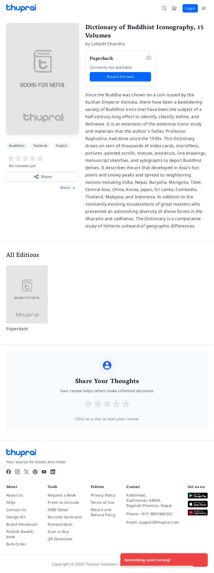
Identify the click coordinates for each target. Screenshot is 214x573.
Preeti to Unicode (63, 502)
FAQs (11, 502)
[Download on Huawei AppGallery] (198, 512)
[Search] (164, 8)
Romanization (60, 524)
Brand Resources (21, 524)
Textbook (40, 145)
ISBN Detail (58, 509)
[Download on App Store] (198, 504)
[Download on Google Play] (198, 496)
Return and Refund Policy (103, 512)
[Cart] (174, 8)
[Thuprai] (21, 8)
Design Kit (15, 516)
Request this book (120, 76)
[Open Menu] (203, 8)
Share (43, 176)
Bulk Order (16, 544)
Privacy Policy (103, 495)
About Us (14, 495)
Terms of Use (103, 502)
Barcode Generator (65, 516)
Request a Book (62, 495)
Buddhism (16, 145)
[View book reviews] (42, 162)
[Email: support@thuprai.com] (152, 522)
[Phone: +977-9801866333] (152, 514)
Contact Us (16, 509)
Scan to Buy (58, 531)
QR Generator (60, 538)
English (61, 145)
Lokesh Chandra (108, 44)
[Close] (201, 560)
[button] (68, 187)
